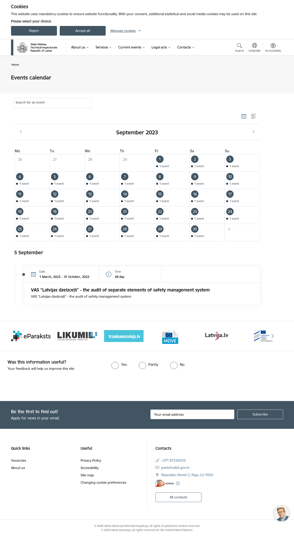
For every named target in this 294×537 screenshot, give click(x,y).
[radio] (119, 364)
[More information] (178, 483)
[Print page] (272, 75)
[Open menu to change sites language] (254, 48)
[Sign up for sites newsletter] (260, 414)
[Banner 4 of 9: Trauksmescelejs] (124, 336)
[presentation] (38, 384)
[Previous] (22, 336)
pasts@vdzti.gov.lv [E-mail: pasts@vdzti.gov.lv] (175, 467)
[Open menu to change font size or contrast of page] (273, 48)
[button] (172, 163)
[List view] (253, 116)
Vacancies (18, 460)
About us (18, 468)
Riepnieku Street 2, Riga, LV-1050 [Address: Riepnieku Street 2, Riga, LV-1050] (187, 475)
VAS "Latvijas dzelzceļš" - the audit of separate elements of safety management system (120, 290)
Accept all (82, 30)
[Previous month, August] (21, 132)
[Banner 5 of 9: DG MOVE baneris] (170, 336)
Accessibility (90, 468)
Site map (87, 475)
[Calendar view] (243, 116)
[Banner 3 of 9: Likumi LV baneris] (77, 336)
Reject (34, 30)
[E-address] (164, 483)
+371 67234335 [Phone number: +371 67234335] (173, 460)
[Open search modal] (239, 48)
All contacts (178, 497)
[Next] (273, 336)
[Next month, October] (253, 132)
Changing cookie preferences (103, 482)
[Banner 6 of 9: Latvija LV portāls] (216, 336)
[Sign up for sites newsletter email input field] (192, 414)
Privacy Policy (91, 460)
